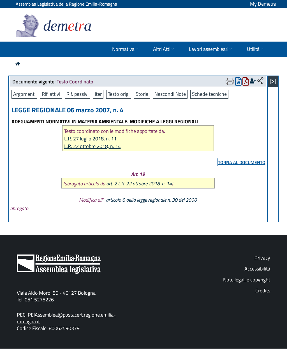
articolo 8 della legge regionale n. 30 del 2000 (151, 200)
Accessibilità (257, 268)
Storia (142, 94)
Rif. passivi (77, 94)
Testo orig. (118, 94)
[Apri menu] (273, 81)
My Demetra (263, 4)
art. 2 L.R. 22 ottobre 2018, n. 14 (139, 183)
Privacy (262, 258)
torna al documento (241, 162)
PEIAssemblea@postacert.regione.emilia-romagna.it (66, 318)
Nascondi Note (170, 94)
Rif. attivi (51, 94)
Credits (262, 290)
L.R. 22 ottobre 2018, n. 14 (92, 146)
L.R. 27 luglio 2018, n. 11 (90, 138)
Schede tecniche (209, 94)
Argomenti (24, 94)
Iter (98, 94)
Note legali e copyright (246, 279)
